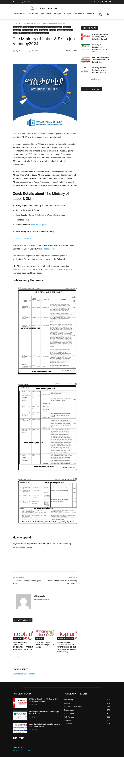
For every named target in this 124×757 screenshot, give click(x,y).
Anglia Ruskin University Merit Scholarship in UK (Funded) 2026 (100, 59)
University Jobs (43, 33)
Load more (96, 78)
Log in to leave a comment (24, 673)
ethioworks (22, 51)
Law (36, 30)
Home (15, 23)
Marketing (52, 30)
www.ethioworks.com (22, 269)
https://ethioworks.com (41, 600)
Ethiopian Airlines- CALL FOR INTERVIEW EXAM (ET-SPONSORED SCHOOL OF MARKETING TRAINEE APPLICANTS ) (67, 647)
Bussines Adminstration (40, 27)
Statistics (34, 33)
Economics (67, 27)
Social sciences (24, 33)
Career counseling (55, 27)
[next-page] (18, 657)
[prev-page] (14, 657)
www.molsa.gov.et (39, 224)
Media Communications (65, 30)
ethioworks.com (52, 269)
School (15, 33)
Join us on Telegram (22, 238)
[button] (108, 14)
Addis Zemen (24, 23)
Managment (43, 30)
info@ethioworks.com (21, 750)
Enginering (17, 30)
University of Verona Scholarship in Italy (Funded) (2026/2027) (100, 69)
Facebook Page (49, 249)
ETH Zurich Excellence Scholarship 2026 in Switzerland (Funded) (100, 37)
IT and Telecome (27, 30)
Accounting (27, 27)
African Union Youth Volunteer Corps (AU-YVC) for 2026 (44, 645)
